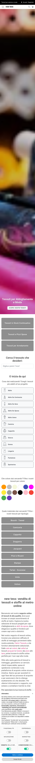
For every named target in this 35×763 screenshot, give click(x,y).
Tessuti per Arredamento (17, 346)
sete (8, 648)
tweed (19, 651)
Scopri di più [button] (17, 759)
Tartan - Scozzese (17, 570)
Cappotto (17, 535)
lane (3, 653)
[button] (32, 693)
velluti (23, 648)
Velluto (17, 584)
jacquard (11, 651)
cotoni (14, 648)
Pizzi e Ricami (17, 556)
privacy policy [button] (15, 700)
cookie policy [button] (18, 709)
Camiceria (17, 527)
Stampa (17, 563)
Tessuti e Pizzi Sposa (17, 334)
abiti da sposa (22, 626)
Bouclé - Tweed (17, 520)
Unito (17, 577)
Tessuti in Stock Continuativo (17, 323)
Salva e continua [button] (17, 755)
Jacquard (17, 549)
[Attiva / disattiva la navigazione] (2, 7)
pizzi (27, 651)
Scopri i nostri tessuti (17, 308)
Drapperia (17, 542)
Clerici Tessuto (20, 643)
